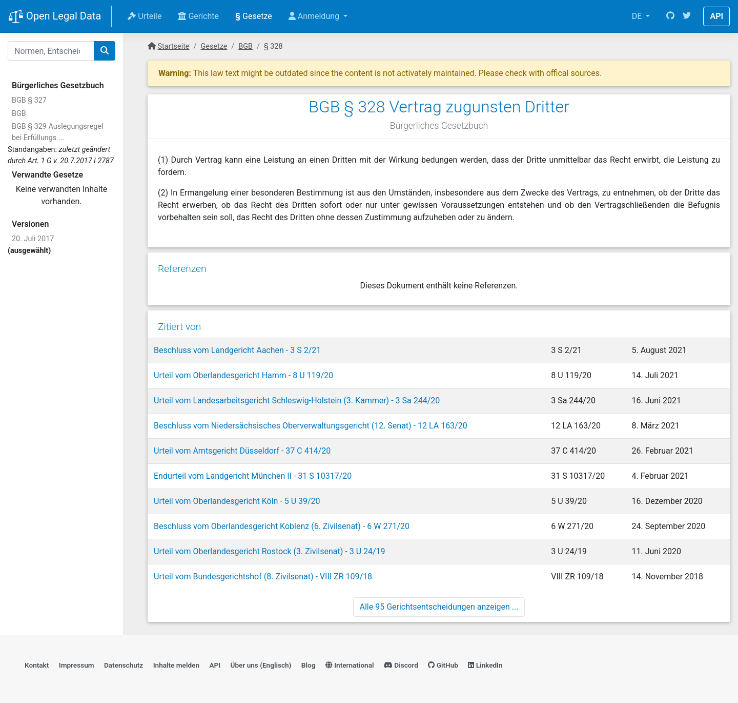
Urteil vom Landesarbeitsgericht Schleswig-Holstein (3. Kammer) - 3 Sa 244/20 (297, 400)
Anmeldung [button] (315, 16)
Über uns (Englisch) (261, 665)
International (349, 665)
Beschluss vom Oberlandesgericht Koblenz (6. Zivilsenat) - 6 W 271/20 (281, 526)
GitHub (443, 665)
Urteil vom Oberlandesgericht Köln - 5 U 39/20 (237, 501)
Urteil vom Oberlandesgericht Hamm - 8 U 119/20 (243, 375)
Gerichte (198, 16)
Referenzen (182, 269)
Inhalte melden (176, 665)
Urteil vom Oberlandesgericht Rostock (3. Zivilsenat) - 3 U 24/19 (269, 551)
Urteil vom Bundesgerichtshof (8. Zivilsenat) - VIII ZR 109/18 (263, 576)
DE (638, 16)
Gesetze (253, 16)
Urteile (144, 16)
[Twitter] (687, 16)
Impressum (76, 665)
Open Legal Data (54, 17)
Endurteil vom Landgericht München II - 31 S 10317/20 (253, 476)
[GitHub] (670, 16)
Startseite (174, 46)
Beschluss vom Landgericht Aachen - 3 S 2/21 (237, 350)
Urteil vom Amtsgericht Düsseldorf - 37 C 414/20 (242, 451)
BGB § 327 (29, 100)
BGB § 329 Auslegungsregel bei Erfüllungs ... (57, 132)
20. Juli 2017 (33, 239)
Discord (401, 665)
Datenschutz (123, 665)
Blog (308, 665)
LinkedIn (485, 665)
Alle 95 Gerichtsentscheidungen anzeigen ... (439, 607)
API (716, 16)
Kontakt (37, 665)
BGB (19, 113)
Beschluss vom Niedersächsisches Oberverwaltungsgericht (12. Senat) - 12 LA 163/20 (310, 426)
